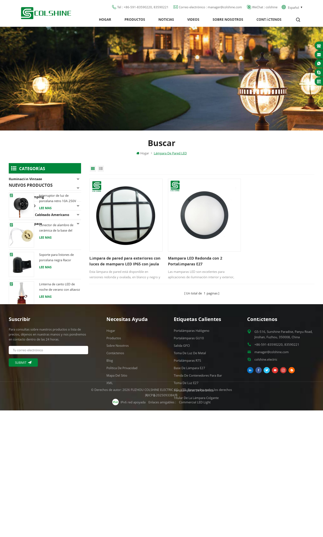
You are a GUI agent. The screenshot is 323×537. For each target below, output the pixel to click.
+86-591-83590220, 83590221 (276, 443)
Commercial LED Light (195, 529)
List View (101, 169)
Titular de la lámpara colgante (196, 496)
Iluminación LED (22, 206)
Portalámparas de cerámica (194, 489)
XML (109, 481)
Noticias (166, 19)
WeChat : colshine (264, 7)
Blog (109, 459)
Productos (135, 19)
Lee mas (45, 263)
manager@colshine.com (271, 450)
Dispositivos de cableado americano (39, 215)
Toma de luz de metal (190, 451)
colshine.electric (265, 458)
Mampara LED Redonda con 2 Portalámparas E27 (193, 259)
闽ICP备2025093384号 (161, 522)
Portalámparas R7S (187, 459)
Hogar (105, 19)
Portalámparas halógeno (29, 188)
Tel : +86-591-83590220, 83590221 (143, 7)
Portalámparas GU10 (189, 436)
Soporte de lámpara (25, 224)
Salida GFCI (182, 444)
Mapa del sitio (116, 474)
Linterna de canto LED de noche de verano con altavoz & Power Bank (59, 343)
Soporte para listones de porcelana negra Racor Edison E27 (56, 313)
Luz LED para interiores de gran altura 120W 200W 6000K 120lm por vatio (58, 372)
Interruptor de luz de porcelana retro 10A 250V (57, 254)
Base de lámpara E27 (189, 466)
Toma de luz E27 (186, 481)
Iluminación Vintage (25, 179)
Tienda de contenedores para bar (198, 474)
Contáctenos (268, 19)
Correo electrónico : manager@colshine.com (210, 7)
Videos (193, 19)
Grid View (93, 169)
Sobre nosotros (228, 19)
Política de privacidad (121, 466)
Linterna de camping (26, 197)
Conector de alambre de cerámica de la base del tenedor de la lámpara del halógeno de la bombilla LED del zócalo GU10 (59, 284)
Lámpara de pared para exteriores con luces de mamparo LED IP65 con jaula (124, 259)
